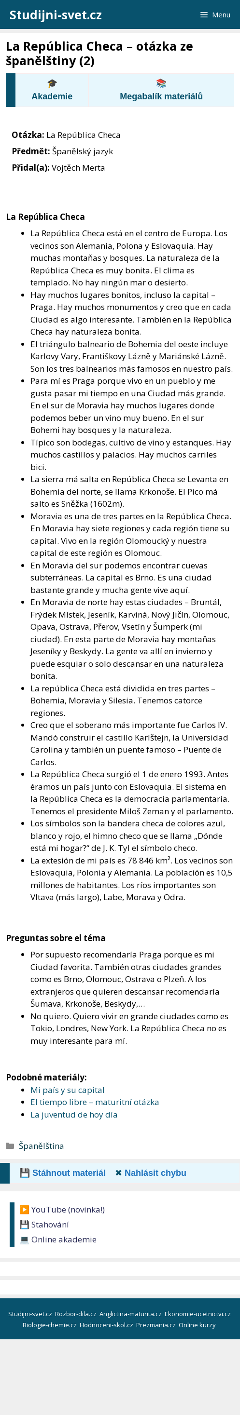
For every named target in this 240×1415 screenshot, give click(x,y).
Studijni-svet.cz (56, 14)
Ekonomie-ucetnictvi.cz (198, 1313)
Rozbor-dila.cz (76, 1313)
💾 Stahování (44, 1224)
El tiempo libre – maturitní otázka (94, 1101)
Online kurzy (198, 1325)
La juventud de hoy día (74, 1114)
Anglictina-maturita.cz (131, 1313)
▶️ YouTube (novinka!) (62, 1209)
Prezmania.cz (156, 1325)
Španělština (41, 1145)
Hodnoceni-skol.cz (107, 1325)
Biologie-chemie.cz (50, 1325)
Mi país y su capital (67, 1089)
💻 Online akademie (58, 1239)
